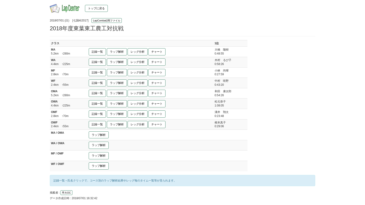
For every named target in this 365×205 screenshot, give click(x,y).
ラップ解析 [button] (117, 51)
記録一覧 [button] (97, 51)
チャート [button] (156, 51)
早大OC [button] (66, 192)
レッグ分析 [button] (138, 51)
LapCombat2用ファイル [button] (106, 20)
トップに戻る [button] (96, 8)
